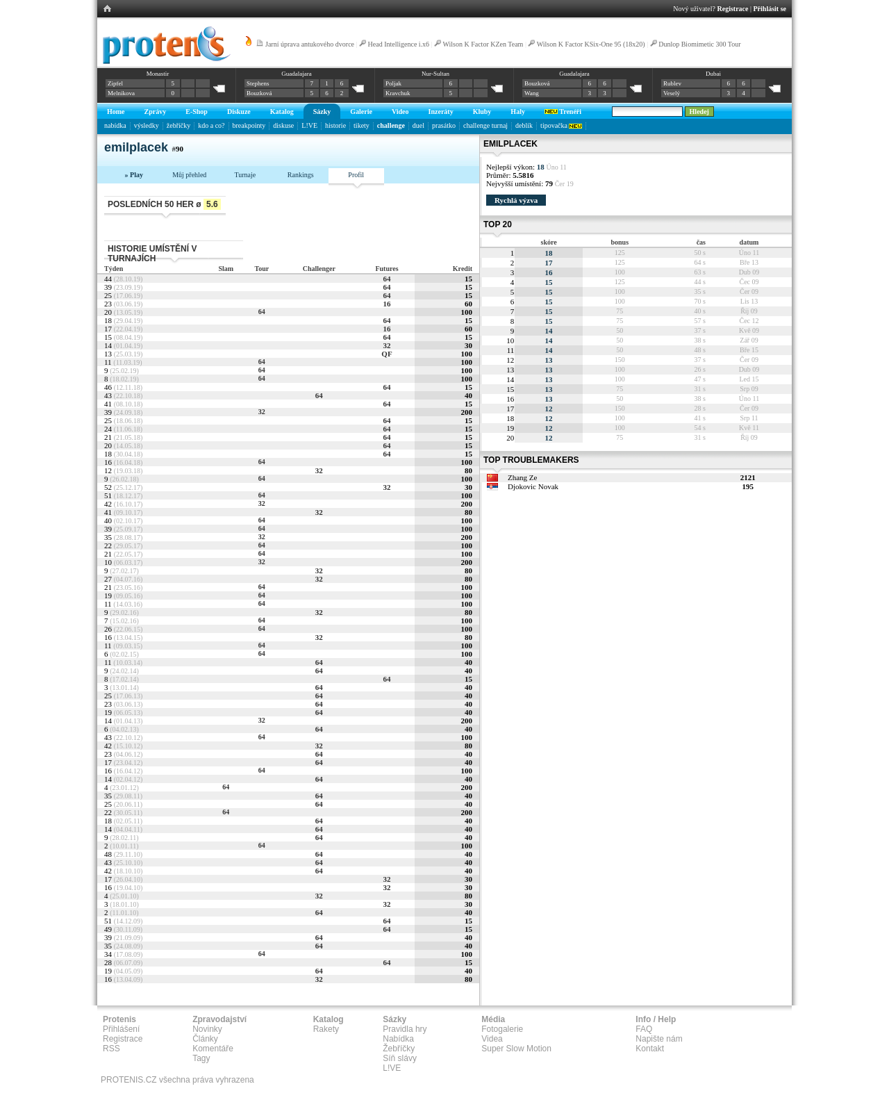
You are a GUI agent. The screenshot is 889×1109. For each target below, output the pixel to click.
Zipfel (115, 83)
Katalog (282, 111)
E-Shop (196, 111)
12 (549, 408)
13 (549, 360)
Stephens (258, 83)
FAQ (643, 1029)
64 (386, 278)
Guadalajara (296, 73)
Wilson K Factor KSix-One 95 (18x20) (591, 44)
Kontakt (649, 1048)
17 (549, 262)
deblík (524, 125)
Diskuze (239, 111)
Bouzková (259, 93)
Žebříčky (399, 1048)
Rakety (326, 1029)
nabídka (115, 125)
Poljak (393, 83)
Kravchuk (397, 93)
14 (549, 331)
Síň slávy (400, 1058)
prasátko (444, 125)
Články (205, 1039)
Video (400, 111)
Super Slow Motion (516, 1048)
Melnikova (121, 93)
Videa (491, 1039)
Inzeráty (441, 111)
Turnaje (245, 175)
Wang (531, 93)
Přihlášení (121, 1029)
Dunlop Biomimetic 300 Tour (699, 44)
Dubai (713, 73)
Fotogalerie (502, 1029)
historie (335, 125)
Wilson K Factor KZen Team (482, 44)
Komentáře (212, 1048)
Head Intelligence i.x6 (399, 44)
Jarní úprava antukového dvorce (309, 44)
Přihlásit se (770, 9)
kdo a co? (211, 125)
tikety (361, 125)
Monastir (158, 73)
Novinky (207, 1029)
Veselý (671, 93)
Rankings (301, 175)
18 (549, 253)
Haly (517, 111)
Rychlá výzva (516, 200)
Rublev (672, 83)
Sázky (322, 111)
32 (386, 345)
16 (386, 303)
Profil (356, 175)
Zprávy (155, 111)
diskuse (283, 125)
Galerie (361, 111)
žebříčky (178, 125)
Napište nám (658, 1039)
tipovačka (561, 125)
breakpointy (249, 125)
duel (418, 125)
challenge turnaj (485, 125)
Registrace (733, 9)
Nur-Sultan (435, 73)
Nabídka (398, 1039)
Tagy (201, 1058)
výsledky (146, 125)
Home (116, 111)
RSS (111, 1048)
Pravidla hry (404, 1029)
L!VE (309, 125)
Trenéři (563, 111)
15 (549, 282)
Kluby (482, 111)
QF (386, 354)
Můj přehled (189, 175)
